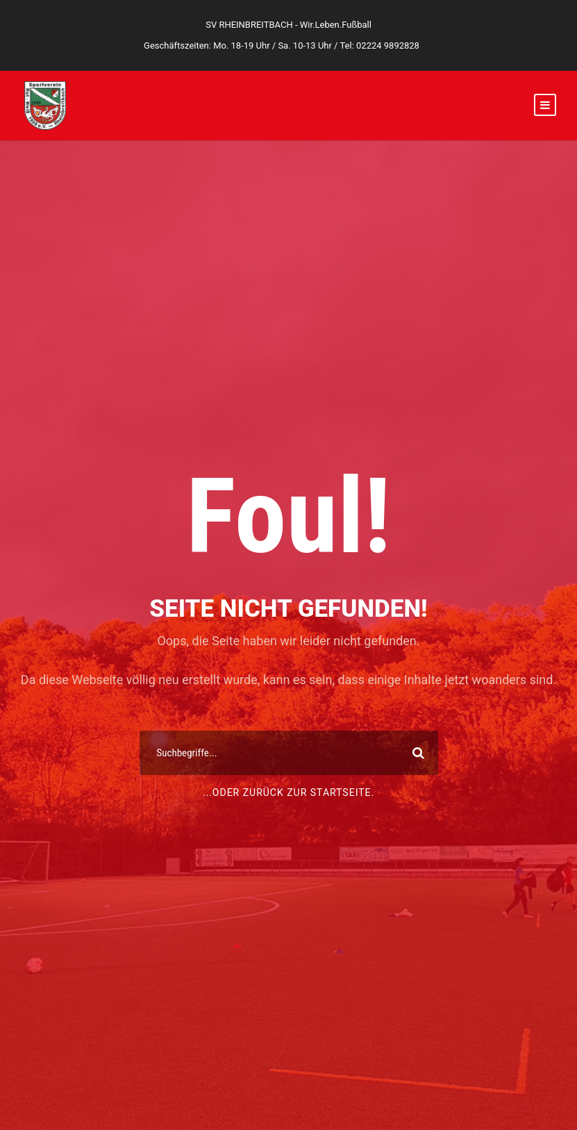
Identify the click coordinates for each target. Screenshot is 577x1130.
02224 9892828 (387, 45)
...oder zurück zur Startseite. (289, 792)
